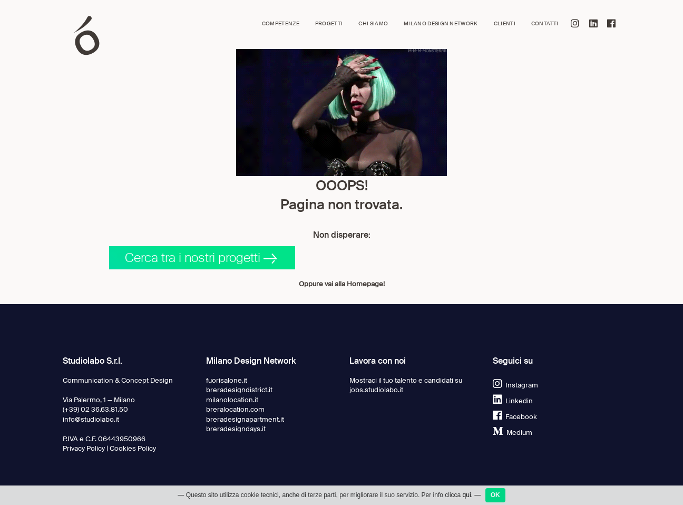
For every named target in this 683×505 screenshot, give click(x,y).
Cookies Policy (133, 448)
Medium (512, 432)
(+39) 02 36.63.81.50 (95, 409)
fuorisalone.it (226, 380)
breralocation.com (235, 409)
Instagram (515, 385)
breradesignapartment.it (245, 419)
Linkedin (513, 400)
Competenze (280, 23)
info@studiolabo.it (91, 419)
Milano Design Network (441, 23)
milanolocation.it (232, 399)
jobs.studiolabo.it (376, 389)
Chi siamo (373, 23)
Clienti (504, 23)
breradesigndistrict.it (239, 389)
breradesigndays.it (236, 428)
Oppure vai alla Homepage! (342, 283)
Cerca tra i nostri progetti (201, 257)
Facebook (515, 416)
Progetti (329, 23)
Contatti (545, 23)
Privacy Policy (84, 448)
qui (467, 495)
